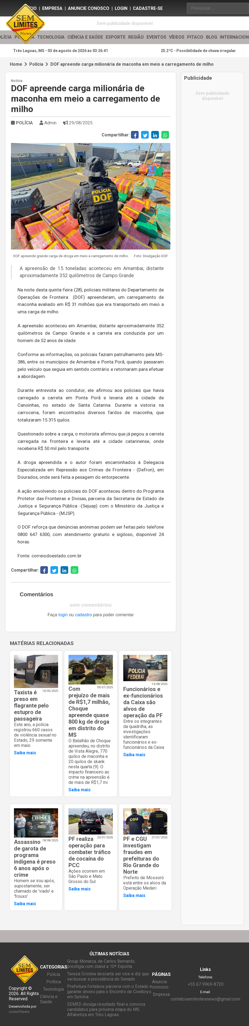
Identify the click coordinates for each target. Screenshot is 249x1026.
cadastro (83, 614)
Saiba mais (25, 752)
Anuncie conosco (88, 8)
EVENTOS (156, 37)
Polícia (36, 64)
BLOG (211, 37)
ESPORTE (115, 37)
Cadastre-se (148, 8)
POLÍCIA (22, 122)
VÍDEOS (176, 37)
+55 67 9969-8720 (206, 984)
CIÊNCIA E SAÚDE (85, 37)
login (63, 614)
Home (16, 64)
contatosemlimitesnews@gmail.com (205, 999)
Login (121, 8)
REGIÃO (136, 37)
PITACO (195, 37)
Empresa (52, 8)
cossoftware (19, 1012)
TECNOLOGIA (51, 37)
